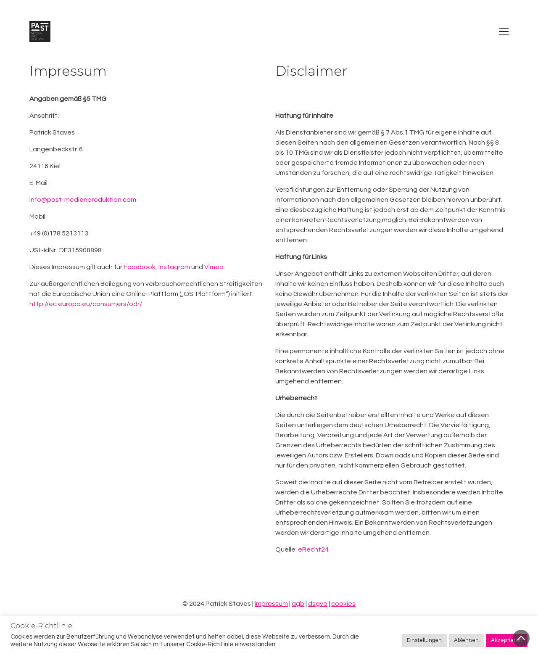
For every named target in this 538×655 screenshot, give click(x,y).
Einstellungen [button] (424, 640)
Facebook (140, 267)
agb (298, 603)
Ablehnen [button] (466, 640)
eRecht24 (313, 549)
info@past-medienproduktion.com (82, 199)
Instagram (174, 267)
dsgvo (317, 603)
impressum (271, 603)
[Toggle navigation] (504, 31)
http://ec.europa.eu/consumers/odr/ (85, 304)
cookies (343, 603)
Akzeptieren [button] (506, 640)
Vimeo (214, 267)
